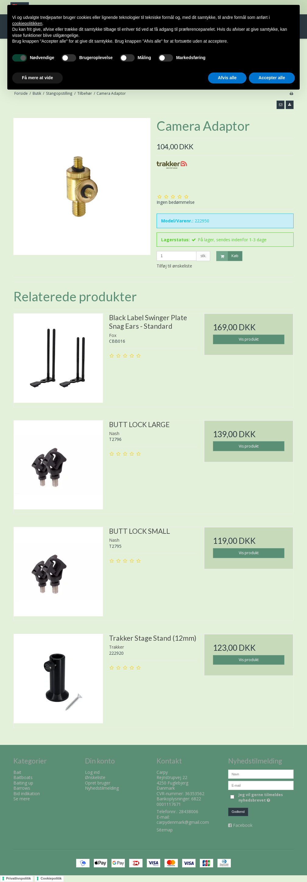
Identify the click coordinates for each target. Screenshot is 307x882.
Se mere (21, 799)
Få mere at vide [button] (37, 77)
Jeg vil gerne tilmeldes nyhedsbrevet (266, 797)
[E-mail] (261, 785)
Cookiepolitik (51, 878)
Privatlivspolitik (18, 878)
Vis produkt (249, 339)
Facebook (242, 825)
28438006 (188, 811)
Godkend (238, 811)
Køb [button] (227, 256)
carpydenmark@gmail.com (183, 822)
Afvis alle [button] (227, 77)
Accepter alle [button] (272, 77)
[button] (280, 105)
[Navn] (261, 774)
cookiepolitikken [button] (27, 23)
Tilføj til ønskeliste (174, 266)
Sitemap (165, 830)
